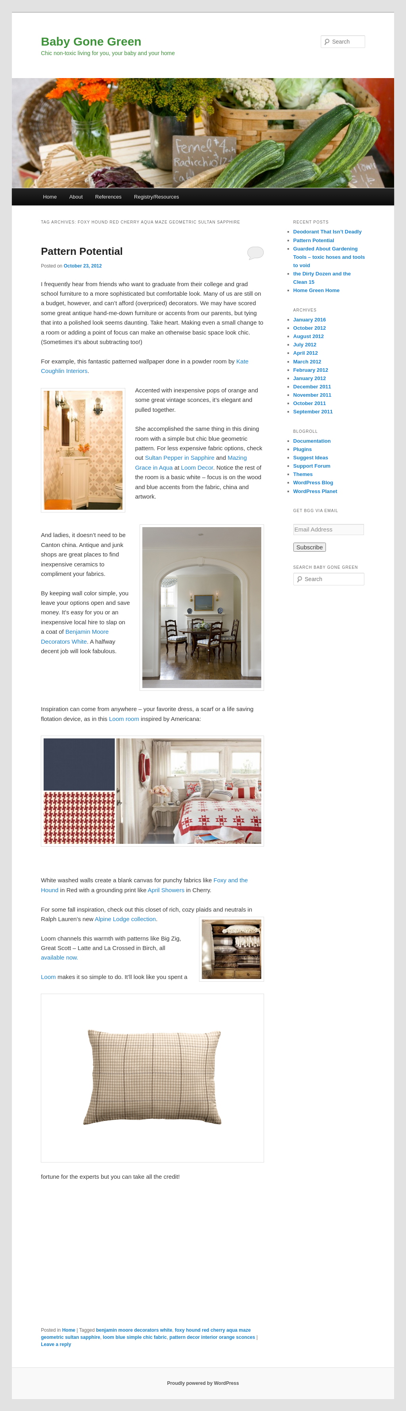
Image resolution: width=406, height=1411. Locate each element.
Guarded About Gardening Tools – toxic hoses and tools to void (329, 257)
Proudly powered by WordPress (203, 1383)
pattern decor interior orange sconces (212, 1337)
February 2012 (310, 370)
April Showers (166, 890)
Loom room (124, 718)
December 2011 (312, 387)
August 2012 (308, 336)
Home (50, 197)
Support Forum (312, 466)
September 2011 (313, 412)
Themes (303, 474)
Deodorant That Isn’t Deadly (327, 232)
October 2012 (309, 328)
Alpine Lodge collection (125, 919)
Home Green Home (316, 290)
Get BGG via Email (316, 511)
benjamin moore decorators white (134, 1330)
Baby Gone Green (91, 41)
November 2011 (312, 395)
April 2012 (305, 353)
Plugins (302, 449)
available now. (59, 957)
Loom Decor (197, 467)
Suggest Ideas (310, 458)
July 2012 (305, 345)
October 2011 (309, 403)
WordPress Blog (313, 483)
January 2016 (309, 320)
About (76, 197)
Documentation (312, 441)
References (108, 197)
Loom (48, 976)
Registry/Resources (156, 197)
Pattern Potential (82, 251)
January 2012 (309, 378)
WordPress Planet (315, 491)
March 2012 (307, 362)
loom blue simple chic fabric (135, 1337)
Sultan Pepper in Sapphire (179, 457)
